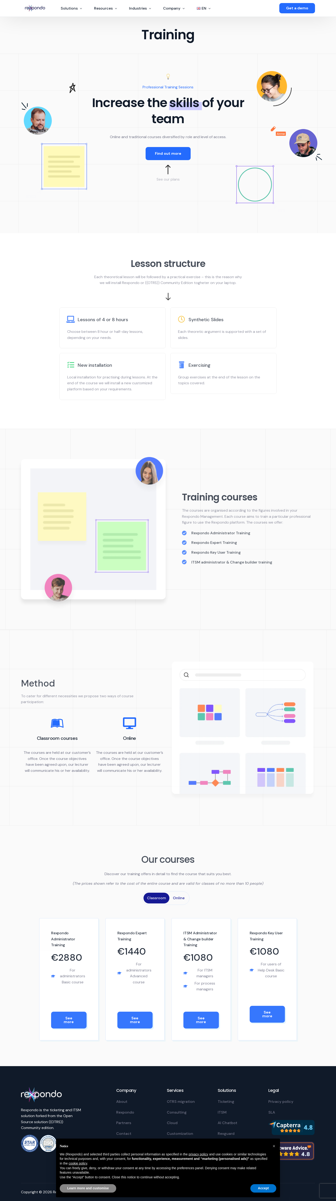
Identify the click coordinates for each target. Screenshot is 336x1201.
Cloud (172, 1122)
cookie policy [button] (78, 1163)
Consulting (177, 1112)
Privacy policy (280, 1101)
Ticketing (226, 1101)
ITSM (222, 1112)
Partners (123, 1122)
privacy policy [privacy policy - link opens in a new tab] (198, 1154)
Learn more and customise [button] (88, 1188)
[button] (274, 1146)
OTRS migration (181, 1101)
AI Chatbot (227, 1122)
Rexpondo (125, 1112)
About (121, 1101)
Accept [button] (263, 1188)
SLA (271, 1112)
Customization (180, 1133)
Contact (123, 1133)
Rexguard (226, 1133)
